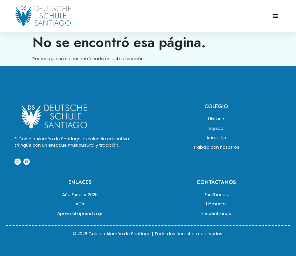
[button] (275, 16)
